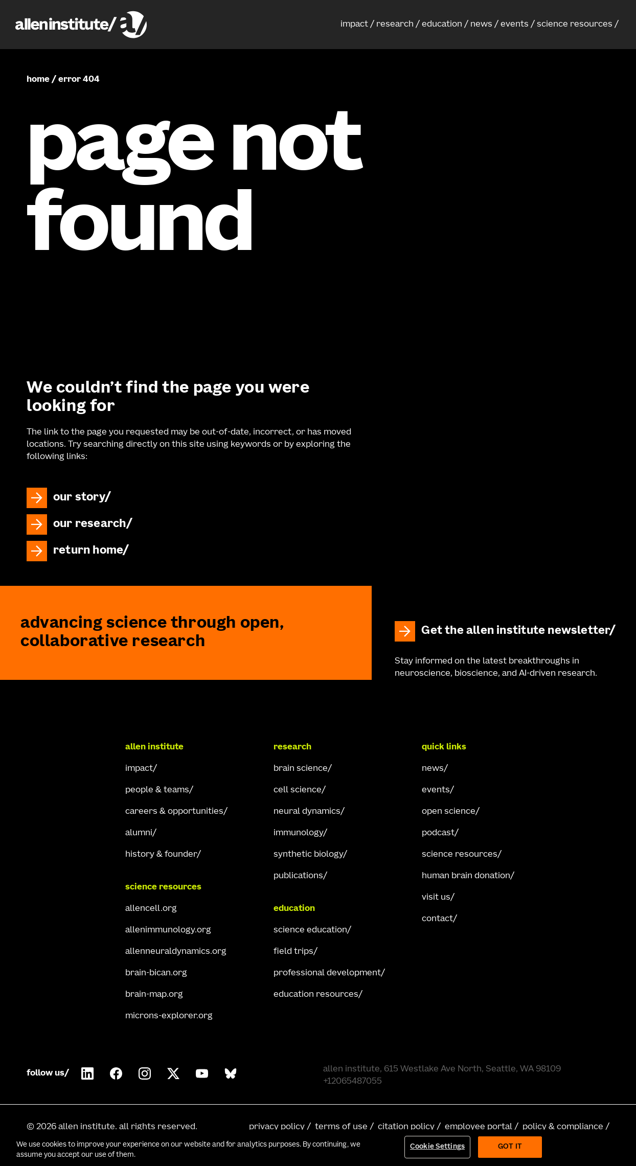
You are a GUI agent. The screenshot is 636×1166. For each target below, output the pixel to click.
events (515, 24)
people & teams (157, 790)
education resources (316, 995)
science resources (574, 24)
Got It (510, 1147)
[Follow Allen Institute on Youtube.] (202, 1073)
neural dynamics (307, 812)
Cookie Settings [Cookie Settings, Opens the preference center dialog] (437, 1147)
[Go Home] (67, 747)
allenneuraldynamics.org (175, 952)
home (38, 80)
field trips (293, 952)
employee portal (478, 1127)
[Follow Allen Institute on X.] (173, 1073)
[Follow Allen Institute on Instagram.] (144, 1073)
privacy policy (277, 1127)
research (395, 24)
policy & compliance (563, 1127)
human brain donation (466, 876)
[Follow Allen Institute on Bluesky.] (230, 1073)
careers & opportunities (174, 812)
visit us (436, 898)
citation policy (406, 1127)
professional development (327, 973)
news (481, 24)
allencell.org (151, 909)
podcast (438, 833)
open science (448, 812)
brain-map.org (154, 995)
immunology (298, 833)
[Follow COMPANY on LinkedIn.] (87, 1073)
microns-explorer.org (169, 1016)
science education (310, 930)
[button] (357, 24)
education (442, 24)
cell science (298, 790)
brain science (301, 769)
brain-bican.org (156, 973)
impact (354, 24)
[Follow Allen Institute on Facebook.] (116, 1073)
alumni (138, 833)
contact (437, 919)
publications (298, 876)
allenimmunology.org (168, 930)
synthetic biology (308, 855)
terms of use (341, 1127)
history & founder (161, 855)
